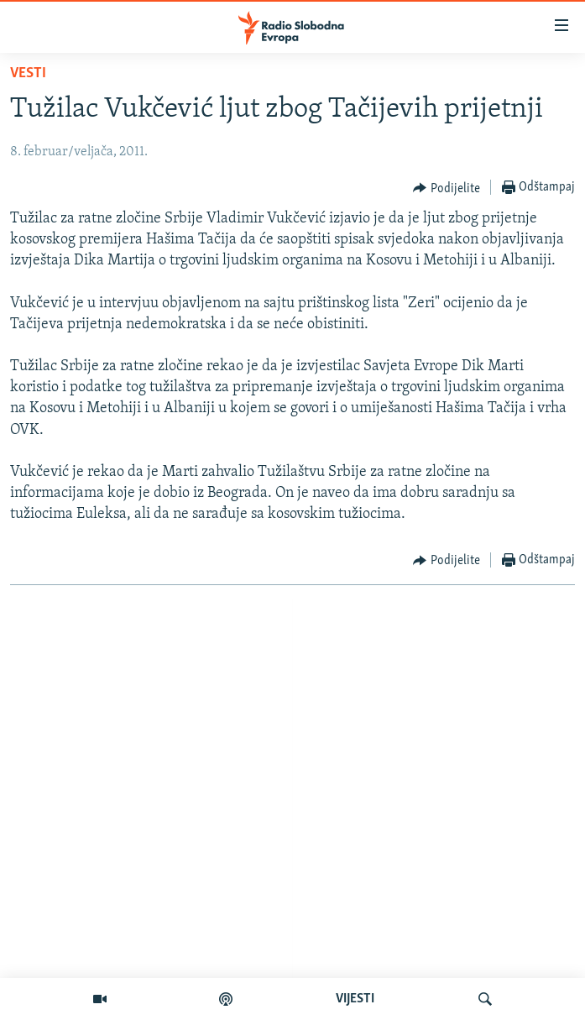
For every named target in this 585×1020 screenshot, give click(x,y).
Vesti (28, 73)
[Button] (446, 188)
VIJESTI (355, 999)
